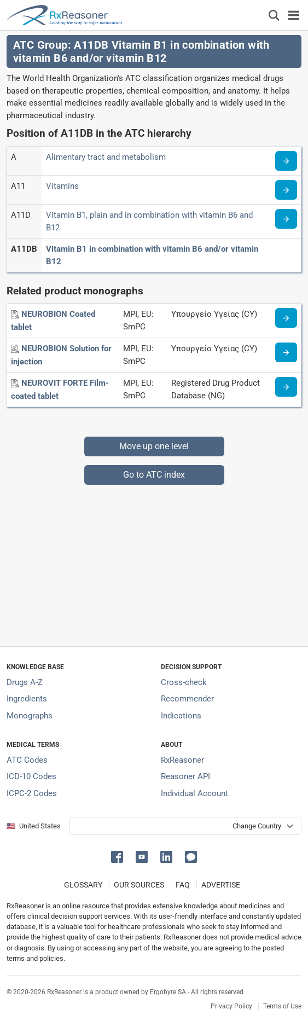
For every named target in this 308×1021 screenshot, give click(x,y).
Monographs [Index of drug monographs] (30, 716)
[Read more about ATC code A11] (286, 190)
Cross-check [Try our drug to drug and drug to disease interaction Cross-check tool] (184, 682)
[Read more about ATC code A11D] (286, 219)
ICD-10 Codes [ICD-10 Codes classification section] (31, 776)
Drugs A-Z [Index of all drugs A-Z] (25, 682)
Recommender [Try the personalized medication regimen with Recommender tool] (187, 699)
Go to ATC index (154, 474)
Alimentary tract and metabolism (106, 157)
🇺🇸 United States (34, 826)
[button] (119, 856)
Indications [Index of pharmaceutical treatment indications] (181, 716)
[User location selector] (185, 826)
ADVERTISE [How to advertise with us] (220, 884)
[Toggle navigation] (293, 15)
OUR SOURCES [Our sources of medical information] (139, 884)
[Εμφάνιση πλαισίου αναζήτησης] (274, 15)
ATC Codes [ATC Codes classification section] (27, 760)
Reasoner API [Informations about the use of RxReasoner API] (185, 776)
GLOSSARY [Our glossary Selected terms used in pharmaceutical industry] (83, 884)
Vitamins (62, 186)
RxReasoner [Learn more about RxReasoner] (182, 760)
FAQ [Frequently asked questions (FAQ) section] (183, 884)
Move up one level (154, 446)
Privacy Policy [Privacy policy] (231, 1006)
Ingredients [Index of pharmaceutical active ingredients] (27, 699)
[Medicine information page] (286, 318)
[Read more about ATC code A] (286, 161)
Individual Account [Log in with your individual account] (194, 793)
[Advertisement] (154, 561)
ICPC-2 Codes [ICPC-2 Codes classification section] (32, 793)
